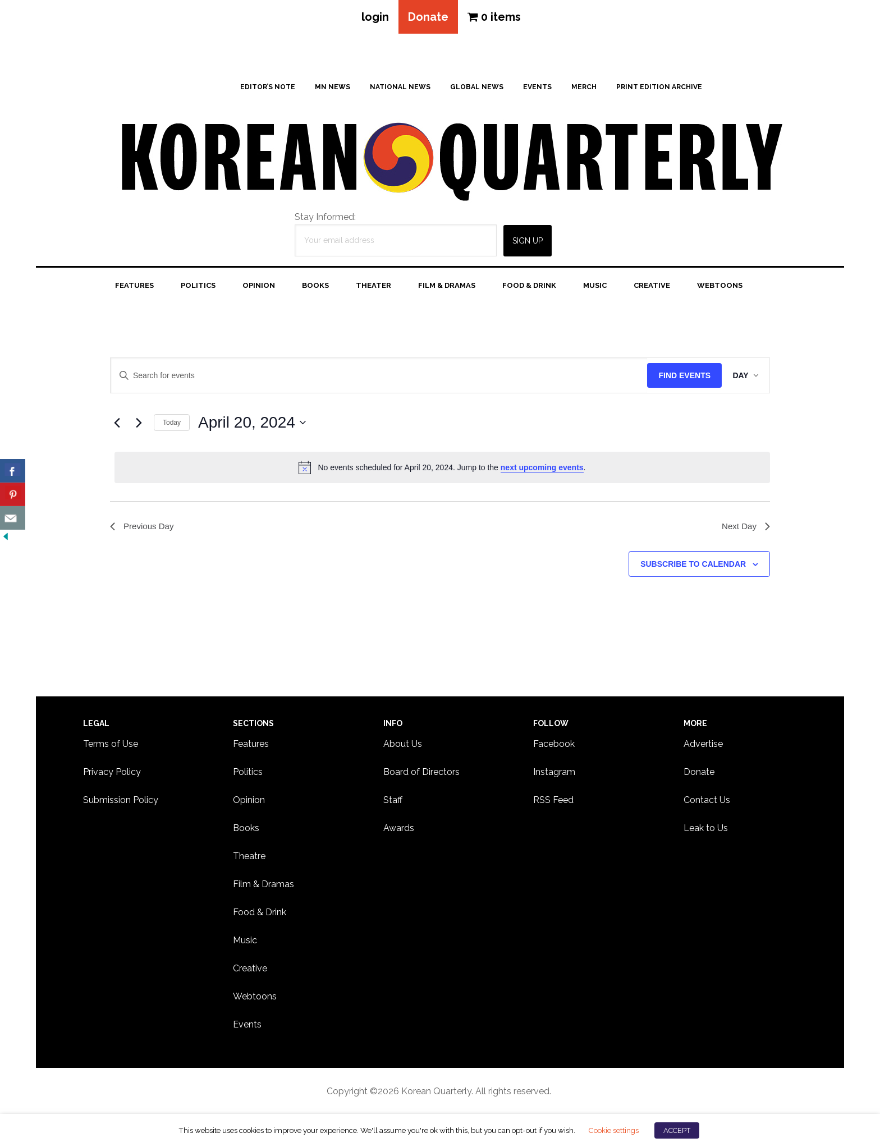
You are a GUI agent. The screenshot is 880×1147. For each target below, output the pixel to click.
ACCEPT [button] (676, 1130)
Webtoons (255, 997)
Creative (250, 969)
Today (172, 424)
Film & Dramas (263, 885)
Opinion (249, 801)
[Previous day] (116, 423)
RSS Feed (553, 801)
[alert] (442, 468)
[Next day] (138, 423)
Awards (398, 829)
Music (245, 941)
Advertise (703, 745)
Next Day (744, 528)
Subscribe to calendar (693, 566)
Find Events (679, 376)
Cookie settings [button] (613, 1130)
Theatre (249, 857)
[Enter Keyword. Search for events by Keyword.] (376, 376)
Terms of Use (110, 745)
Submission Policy (120, 801)
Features (251, 745)
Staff (392, 801)
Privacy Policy (112, 773)
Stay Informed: (325, 218)
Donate (428, 17)
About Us (402, 745)
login (373, 17)
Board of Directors (421, 773)
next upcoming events (542, 468)
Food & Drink (259, 913)
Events (247, 1025)
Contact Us (707, 801)
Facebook (554, 745)
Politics (248, 773)
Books (246, 829)
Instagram (554, 773)
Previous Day (143, 528)
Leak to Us (706, 829)
